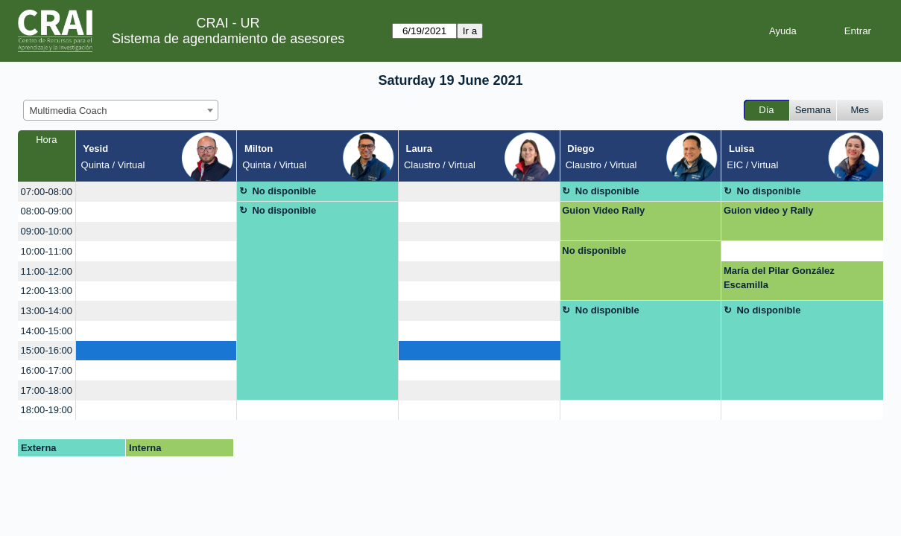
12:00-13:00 (46, 290)
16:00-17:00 (46, 370)
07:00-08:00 (46, 191)
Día (766, 109)
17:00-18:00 (46, 390)
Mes (860, 109)
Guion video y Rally (769, 210)
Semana (813, 109)
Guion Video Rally (603, 210)
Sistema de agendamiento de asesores (228, 38)
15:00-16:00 (46, 350)
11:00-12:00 (46, 271)
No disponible (284, 191)
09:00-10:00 (46, 231)
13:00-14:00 (46, 310)
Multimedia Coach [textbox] (68, 110)
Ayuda (783, 30)
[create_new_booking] (156, 192)
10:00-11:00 (46, 251)
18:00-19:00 (46, 409)
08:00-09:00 (46, 211)
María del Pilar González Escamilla (779, 278)
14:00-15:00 (46, 330)
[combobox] (120, 110)
